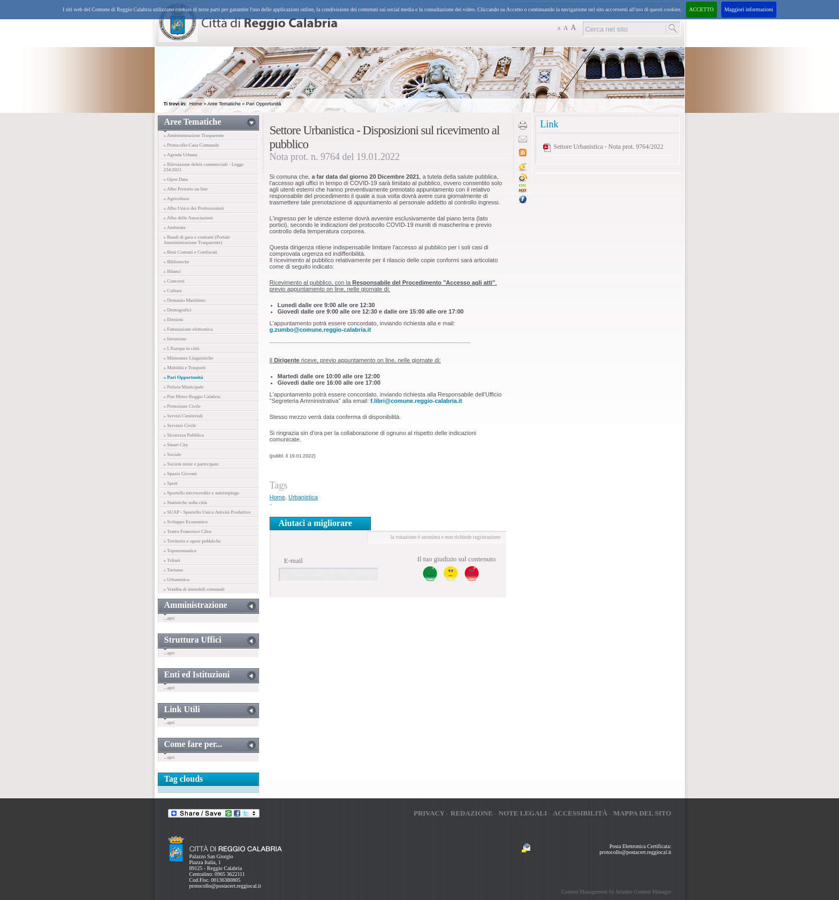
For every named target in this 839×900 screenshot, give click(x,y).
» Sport (171, 483)
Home (195, 103)
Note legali (523, 813)
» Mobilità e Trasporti (185, 367)
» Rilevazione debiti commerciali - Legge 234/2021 (204, 167)
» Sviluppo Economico (186, 521)
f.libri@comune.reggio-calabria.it (416, 401)
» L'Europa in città (182, 348)
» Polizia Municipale (184, 387)
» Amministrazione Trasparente (194, 135)
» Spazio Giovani (180, 473)
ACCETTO (701, 9)
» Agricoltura (176, 198)
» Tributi (172, 560)
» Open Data (176, 179)
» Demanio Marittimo (185, 300)
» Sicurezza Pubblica (184, 435)
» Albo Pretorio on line (186, 189)
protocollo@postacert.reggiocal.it (225, 886)
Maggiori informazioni (748, 9)
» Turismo (174, 570)
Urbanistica (303, 497)
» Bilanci (172, 271)
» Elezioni (174, 319)
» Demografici (178, 309)
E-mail (293, 560)
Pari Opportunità (263, 103)
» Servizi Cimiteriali (183, 415)
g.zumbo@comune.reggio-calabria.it (320, 329)
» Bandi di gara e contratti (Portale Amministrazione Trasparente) (197, 239)
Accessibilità (580, 813)
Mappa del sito (642, 813)
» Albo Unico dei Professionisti (194, 208)
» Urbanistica (176, 579)
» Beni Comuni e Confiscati (191, 252)
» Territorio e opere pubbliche (192, 541)
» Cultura (173, 290)
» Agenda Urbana (180, 154)
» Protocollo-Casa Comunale (191, 145)
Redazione (472, 813)
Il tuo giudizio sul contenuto (456, 559)
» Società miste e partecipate (191, 464)
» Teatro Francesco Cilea (187, 531)
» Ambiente (175, 227)
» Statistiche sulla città (185, 502)
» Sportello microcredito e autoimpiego (201, 492)
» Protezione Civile (182, 406)
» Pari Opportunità (183, 377)
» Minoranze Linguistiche (188, 358)
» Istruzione (175, 338)
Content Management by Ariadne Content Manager (616, 892)
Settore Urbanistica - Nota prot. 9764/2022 (608, 146)
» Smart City (176, 444)
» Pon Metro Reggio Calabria (192, 396)
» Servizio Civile (180, 425)
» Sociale (172, 454)
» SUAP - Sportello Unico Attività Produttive (207, 512)
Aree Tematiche (223, 103)
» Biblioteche (176, 261)
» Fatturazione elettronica (188, 329)
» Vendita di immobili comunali (194, 589)
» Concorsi (174, 281)
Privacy (429, 813)
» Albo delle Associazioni (188, 217)
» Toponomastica (180, 550)
